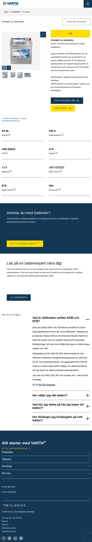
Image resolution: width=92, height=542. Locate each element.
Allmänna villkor (9, 528)
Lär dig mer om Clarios (12, 518)
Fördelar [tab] (23, 118)
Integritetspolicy (9, 531)
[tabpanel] (46, 160)
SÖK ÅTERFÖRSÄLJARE (67, 100)
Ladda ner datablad (76, 22)
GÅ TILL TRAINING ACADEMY (23, 243)
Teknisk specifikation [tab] (10, 118)
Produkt (26, 12)
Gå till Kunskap (47, 384)
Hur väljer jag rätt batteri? (49, 395)
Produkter (7, 452)
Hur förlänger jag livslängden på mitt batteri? (57, 418)
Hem (6, 12)
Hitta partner (9, 492)
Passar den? (63, 108)
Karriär (5, 521)
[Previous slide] (4, 68)
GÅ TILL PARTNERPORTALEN (14, 448)
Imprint (5, 524)
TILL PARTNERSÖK (18, 297)
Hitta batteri (8, 487)
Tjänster (6, 459)
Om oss (6, 473)
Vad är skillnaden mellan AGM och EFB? (55, 319)
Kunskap (7, 466)
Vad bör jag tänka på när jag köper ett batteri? (58, 406)
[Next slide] (9, 68)
